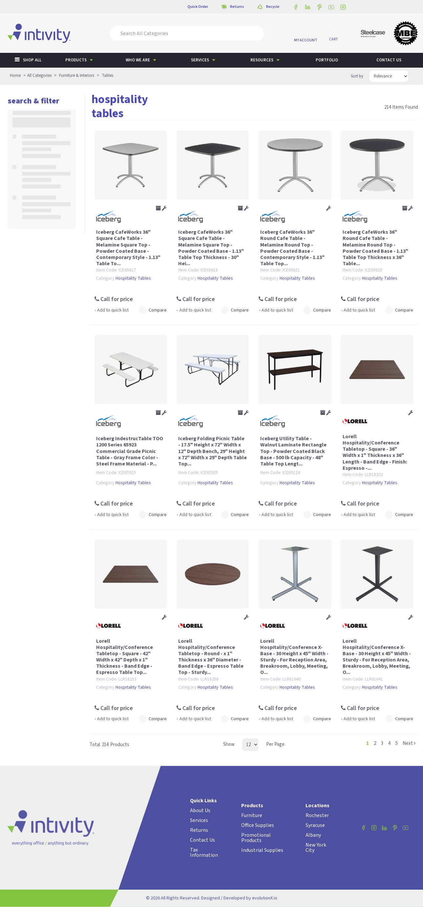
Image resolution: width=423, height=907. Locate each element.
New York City (316, 847)
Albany (313, 835)
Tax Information (204, 852)
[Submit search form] (254, 33)
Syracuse (315, 825)
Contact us (388, 60)
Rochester (317, 815)
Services (200, 60)
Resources (261, 60)
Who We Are (138, 60)
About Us (200, 810)
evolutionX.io (264, 898)
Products (76, 60)
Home (15, 75)
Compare (153, 310)
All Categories (39, 75)
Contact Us (202, 840)
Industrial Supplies (262, 850)
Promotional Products (256, 837)
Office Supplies (257, 825)
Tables (107, 75)
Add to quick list (112, 310)
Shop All (32, 60)
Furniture (251, 815)
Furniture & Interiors (76, 75)
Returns (199, 830)
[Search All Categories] (187, 33)
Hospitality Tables (133, 278)
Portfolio (327, 60)
